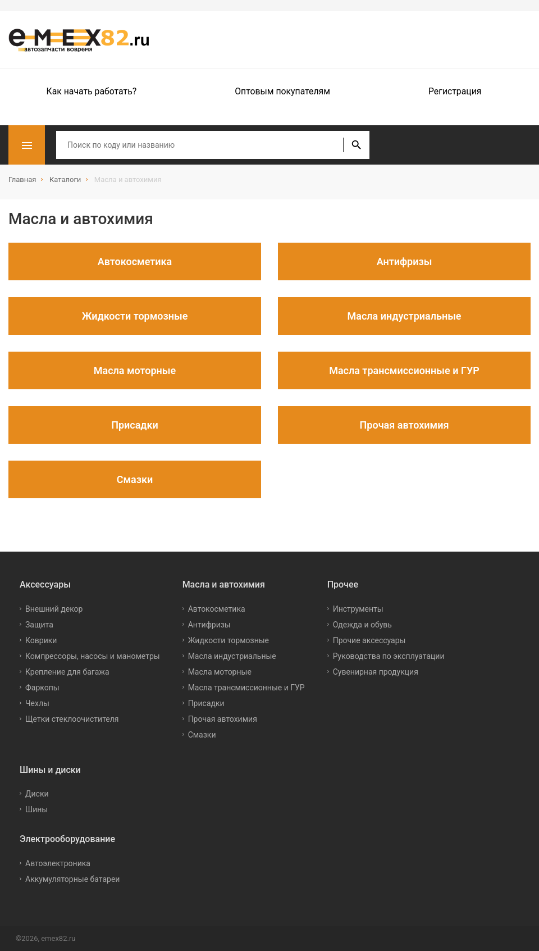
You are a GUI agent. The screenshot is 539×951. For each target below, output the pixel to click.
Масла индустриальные (232, 656)
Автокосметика (216, 608)
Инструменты (358, 608)
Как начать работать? (92, 91)
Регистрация (454, 91)
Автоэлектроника (57, 863)
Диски (37, 793)
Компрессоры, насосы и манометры (92, 656)
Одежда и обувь (362, 624)
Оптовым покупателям (282, 91)
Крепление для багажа (67, 671)
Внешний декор (54, 608)
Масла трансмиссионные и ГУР (246, 687)
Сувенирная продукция (375, 671)
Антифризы (209, 624)
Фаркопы (42, 687)
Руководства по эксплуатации (389, 656)
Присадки (206, 703)
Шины (36, 809)
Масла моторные (220, 671)
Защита (39, 624)
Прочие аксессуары (369, 640)
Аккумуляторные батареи (72, 879)
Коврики (41, 640)
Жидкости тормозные (228, 640)
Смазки (202, 734)
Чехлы (37, 703)
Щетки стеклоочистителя (72, 719)
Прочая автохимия (222, 719)
